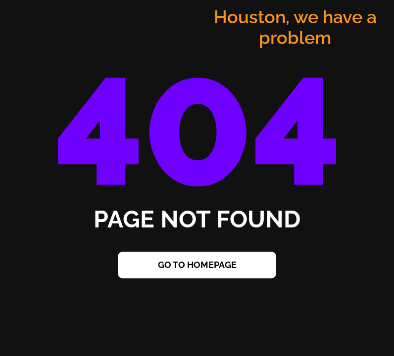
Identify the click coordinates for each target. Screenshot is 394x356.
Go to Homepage (197, 265)
